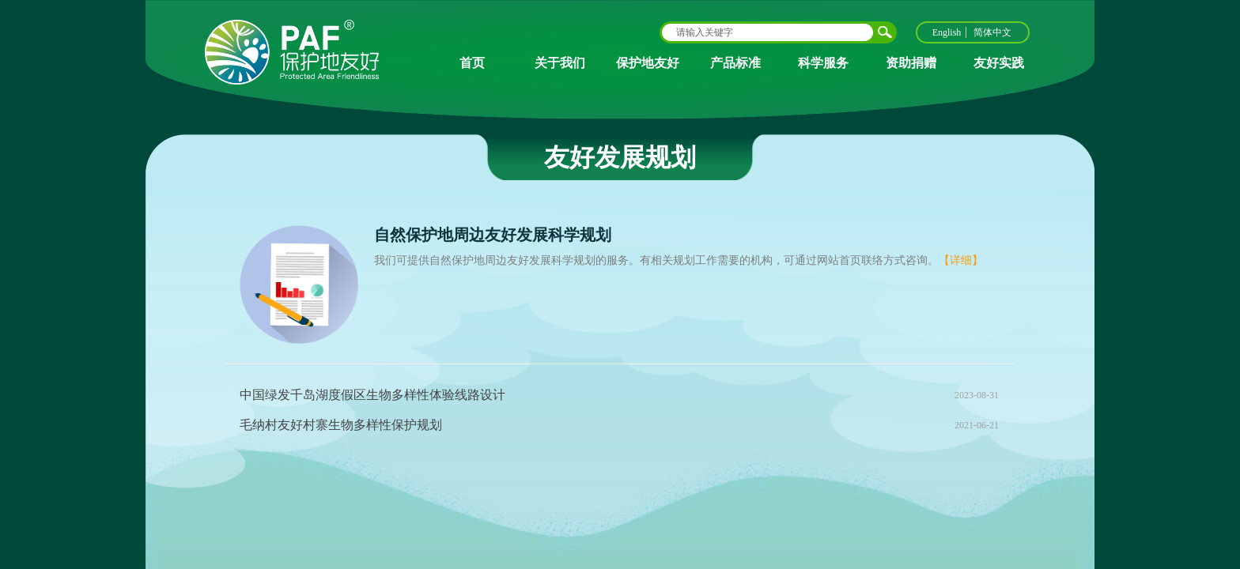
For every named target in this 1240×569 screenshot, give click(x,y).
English (947, 32)
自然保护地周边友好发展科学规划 (492, 234)
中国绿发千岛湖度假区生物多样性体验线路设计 (372, 394)
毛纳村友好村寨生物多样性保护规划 (341, 424)
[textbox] (768, 32)
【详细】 (961, 260)
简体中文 (992, 32)
